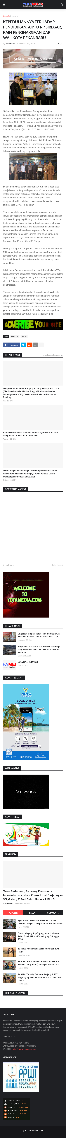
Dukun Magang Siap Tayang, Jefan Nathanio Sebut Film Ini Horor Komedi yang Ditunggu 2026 (38, 936)
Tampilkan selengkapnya (52, 355)
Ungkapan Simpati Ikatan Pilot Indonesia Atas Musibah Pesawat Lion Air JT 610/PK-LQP (39, 635)
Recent (33, 913)
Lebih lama (56, 565)
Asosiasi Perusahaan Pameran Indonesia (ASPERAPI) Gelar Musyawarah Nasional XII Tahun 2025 (30, 434)
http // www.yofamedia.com (24, 1049)
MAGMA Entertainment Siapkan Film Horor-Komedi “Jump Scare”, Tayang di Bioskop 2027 (39, 963)
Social (24, 336)
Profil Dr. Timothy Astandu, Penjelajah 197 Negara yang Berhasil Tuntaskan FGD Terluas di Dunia (39, 977)
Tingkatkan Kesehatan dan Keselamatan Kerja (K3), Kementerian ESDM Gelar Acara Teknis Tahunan (39, 649)
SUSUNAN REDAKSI (28, 662)
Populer (13, 913)
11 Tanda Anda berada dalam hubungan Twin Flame (38, 950)
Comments (53, 913)
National (15, 16)
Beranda (6, 16)
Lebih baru (9, 565)
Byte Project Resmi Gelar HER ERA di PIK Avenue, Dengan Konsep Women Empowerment (40, 922)
